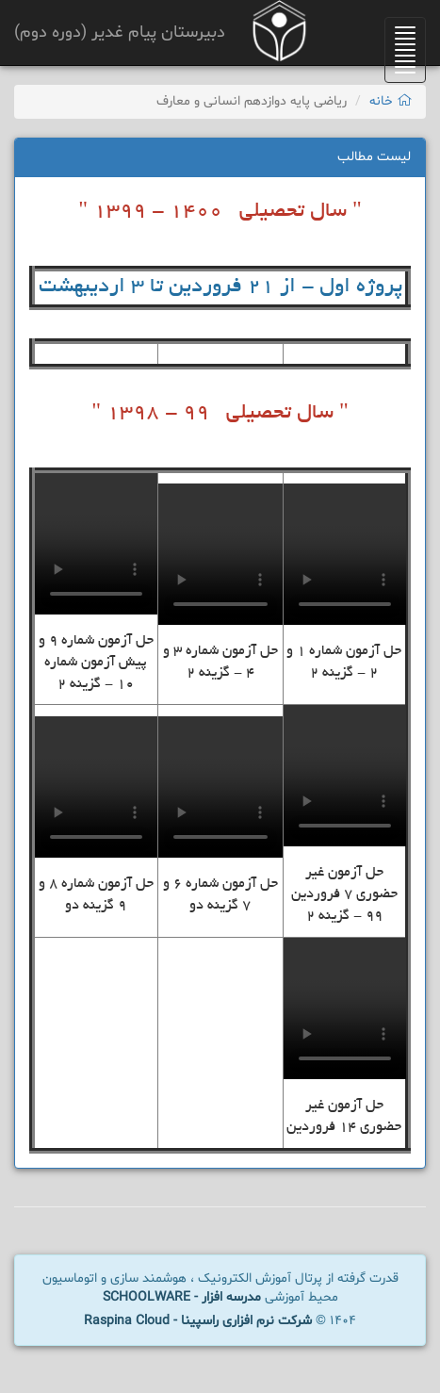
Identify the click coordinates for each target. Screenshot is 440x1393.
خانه (390, 101)
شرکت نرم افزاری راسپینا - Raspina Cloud (198, 1321)
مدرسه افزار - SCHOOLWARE (182, 1297)
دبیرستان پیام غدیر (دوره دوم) (119, 32)
